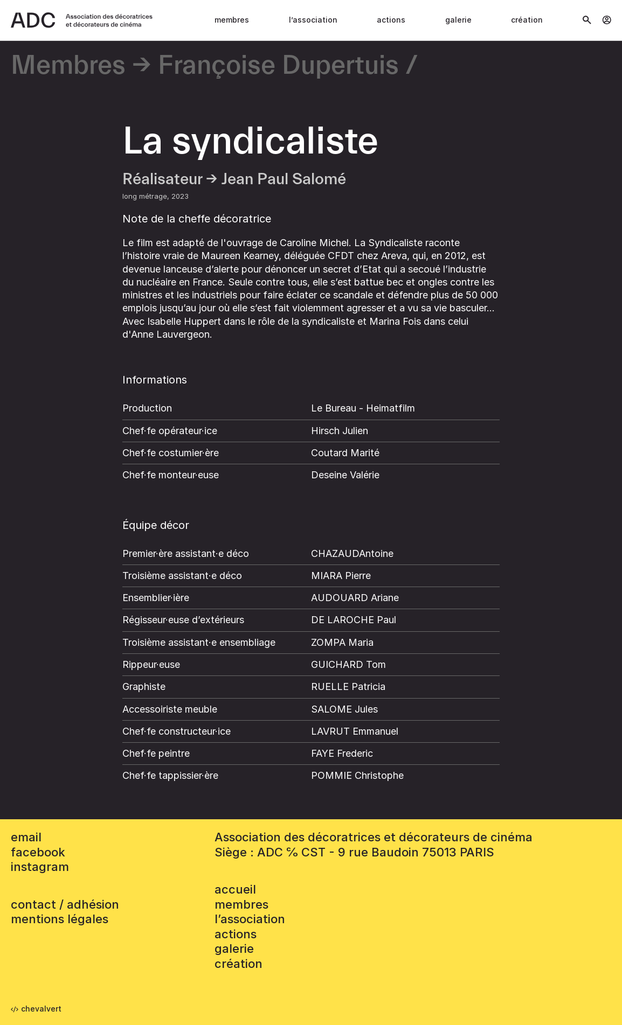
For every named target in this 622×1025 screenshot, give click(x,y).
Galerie (458, 19)
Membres (232, 19)
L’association (313, 19)
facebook (38, 852)
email (26, 837)
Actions (391, 19)
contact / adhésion (65, 904)
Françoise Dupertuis (278, 66)
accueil (235, 889)
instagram (40, 867)
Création (527, 19)
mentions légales (59, 919)
